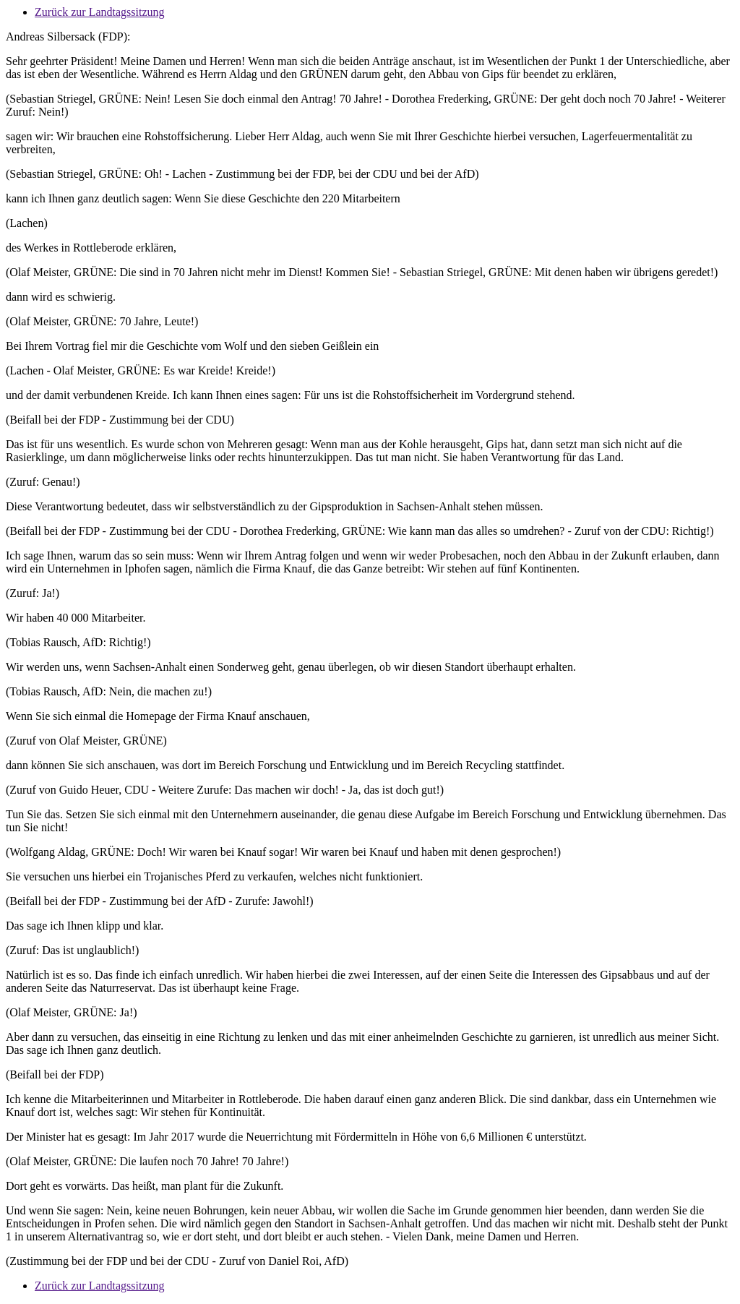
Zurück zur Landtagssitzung (100, 12)
